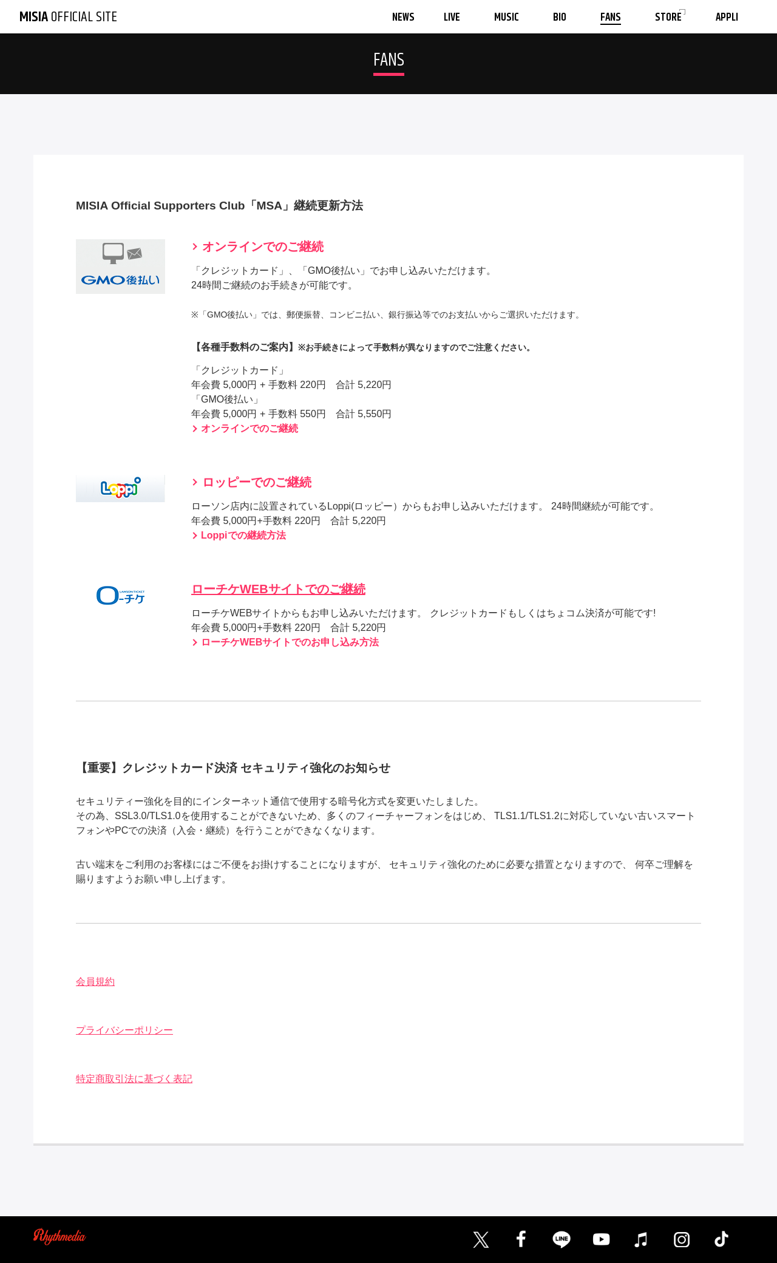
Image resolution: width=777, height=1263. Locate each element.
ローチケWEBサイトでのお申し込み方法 (290, 642)
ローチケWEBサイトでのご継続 (278, 589)
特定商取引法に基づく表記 (134, 1079)
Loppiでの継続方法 (243, 535)
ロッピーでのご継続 (256, 482)
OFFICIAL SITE (68, 17)
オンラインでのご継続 (263, 246)
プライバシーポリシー (124, 1030)
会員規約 (95, 981)
